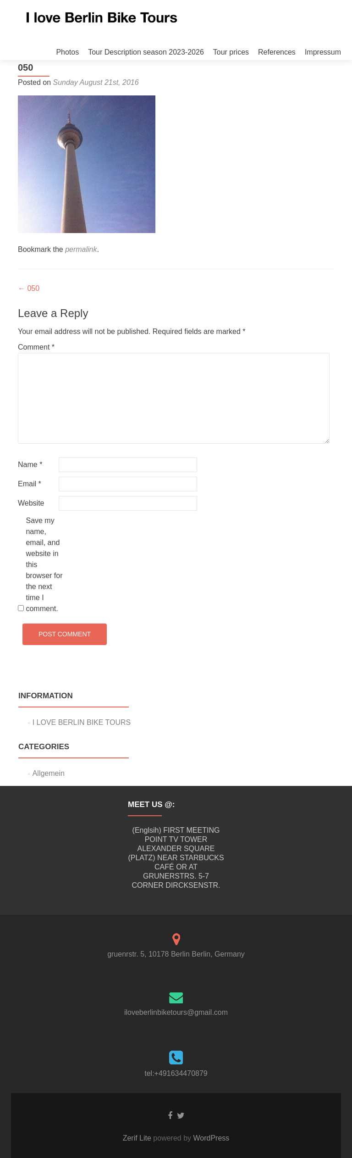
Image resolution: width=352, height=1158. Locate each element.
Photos (67, 52)
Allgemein (49, 773)
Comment (36, 347)
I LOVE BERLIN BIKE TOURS (82, 722)
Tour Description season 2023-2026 (146, 52)
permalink (81, 249)
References (277, 52)
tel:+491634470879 (175, 1073)
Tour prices (231, 52)
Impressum (323, 52)
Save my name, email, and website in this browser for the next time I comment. (44, 564)
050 (28, 288)
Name (30, 464)
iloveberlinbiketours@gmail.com (176, 1012)
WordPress (210, 1138)
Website (31, 503)
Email (29, 484)
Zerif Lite (138, 1138)
